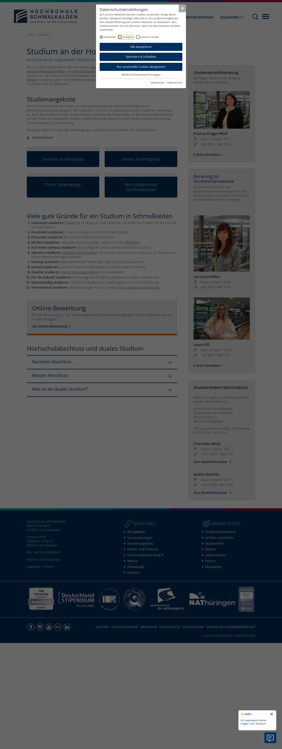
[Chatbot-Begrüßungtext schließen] (271, 714)
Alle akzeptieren (141, 47)
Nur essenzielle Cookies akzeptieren (141, 67)
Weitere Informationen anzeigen (141, 74)
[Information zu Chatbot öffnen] (270, 737)
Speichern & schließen (141, 57)
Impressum (157, 82)
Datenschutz (174, 82)
